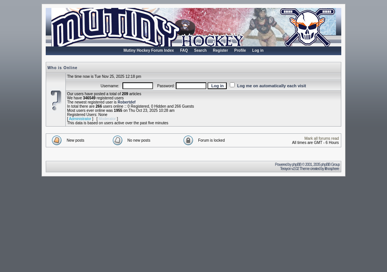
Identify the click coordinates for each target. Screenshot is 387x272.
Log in (257, 50)
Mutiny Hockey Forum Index (149, 50)
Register (220, 50)
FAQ (184, 50)
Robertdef (126, 102)
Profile (240, 50)
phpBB (296, 164)
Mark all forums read (321, 138)
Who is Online (62, 68)
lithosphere (332, 169)
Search (200, 50)
